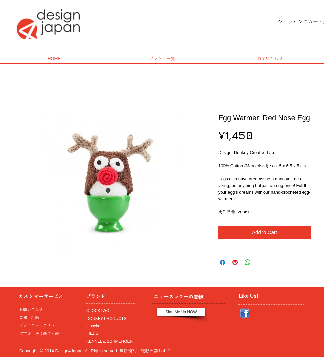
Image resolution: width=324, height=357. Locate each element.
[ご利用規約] (43, 318)
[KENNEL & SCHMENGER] (109, 341)
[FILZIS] (109, 333)
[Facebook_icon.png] (245, 313)
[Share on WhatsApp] (248, 262)
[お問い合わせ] (41, 310)
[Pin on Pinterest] (235, 262)
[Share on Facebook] (222, 262)
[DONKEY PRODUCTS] (109, 319)
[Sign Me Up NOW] (181, 312)
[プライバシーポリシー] (41, 325)
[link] (295, 22)
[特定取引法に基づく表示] (41, 334)
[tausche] (109, 326)
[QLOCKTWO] (109, 311)
